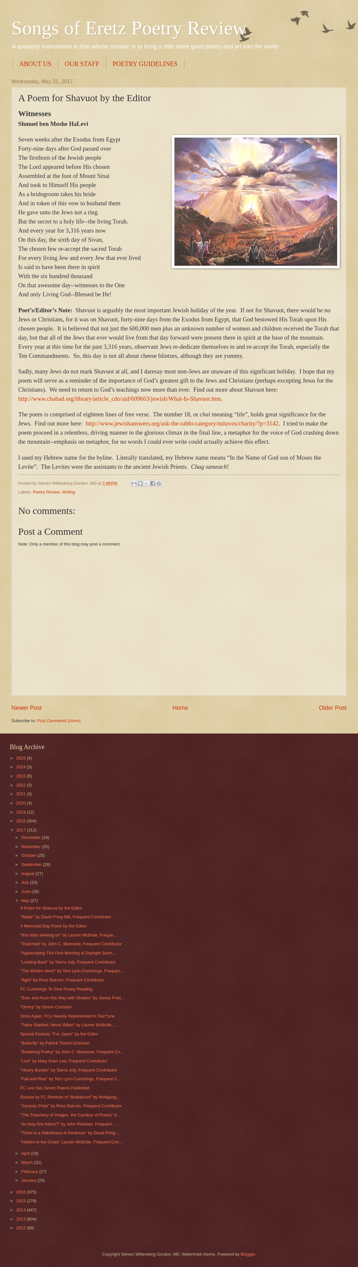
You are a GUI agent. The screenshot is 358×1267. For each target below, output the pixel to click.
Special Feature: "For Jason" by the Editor (59, 1033)
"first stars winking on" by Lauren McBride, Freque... (68, 935)
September (32, 864)
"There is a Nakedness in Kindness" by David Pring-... (70, 1132)
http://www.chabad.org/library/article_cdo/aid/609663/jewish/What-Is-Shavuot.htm (119, 398)
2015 (21, 1200)
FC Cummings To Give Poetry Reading (56, 989)
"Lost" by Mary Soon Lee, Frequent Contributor (63, 1060)
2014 (21, 1209)
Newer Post (26, 708)
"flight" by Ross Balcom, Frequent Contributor (62, 979)
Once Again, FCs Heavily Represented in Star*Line (67, 1016)
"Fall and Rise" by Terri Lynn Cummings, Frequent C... (70, 1078)
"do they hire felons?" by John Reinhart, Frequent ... (68, 1124)
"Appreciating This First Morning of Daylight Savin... (68, 952)
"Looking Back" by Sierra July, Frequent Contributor (68, 962)
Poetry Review (46, 492)
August (28, 873)
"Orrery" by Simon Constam (46, 1006)
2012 (21, 1227)
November (31, 846)
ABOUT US (35, 63)
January (29, 1180)
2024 (21, 766)
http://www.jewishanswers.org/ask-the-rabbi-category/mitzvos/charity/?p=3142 (182, 423)
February (30, 1171)
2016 (21, 1192)
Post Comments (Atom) (59, 720)
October (29, 855)
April (26, 1153)
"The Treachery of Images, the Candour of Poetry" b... (70, 1114)
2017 (21, 830)
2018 (21, 820)
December (31, 837)
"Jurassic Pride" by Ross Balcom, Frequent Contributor (71, 1105)
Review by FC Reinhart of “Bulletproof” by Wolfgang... (70, 1097)
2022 (21, 785)
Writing (68, 492)
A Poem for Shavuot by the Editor (51, 908)
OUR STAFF (82, 63)
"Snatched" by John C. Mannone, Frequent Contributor (71, 943)
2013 (21, 1219)
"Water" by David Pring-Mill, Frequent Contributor (65, 916)
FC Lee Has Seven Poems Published (55, 1087)
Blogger (248, 1254)
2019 (21, 812)
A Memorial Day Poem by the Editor (53, 925)
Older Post (333, 708)
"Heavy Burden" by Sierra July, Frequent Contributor (68, 1070)
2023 (21, 776)
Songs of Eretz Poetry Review (129, 28)
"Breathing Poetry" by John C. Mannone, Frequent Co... (71, 1051)
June (26, 891)
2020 (21, 803)
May (25, 900)
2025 (21, 758)
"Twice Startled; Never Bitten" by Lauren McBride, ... (68, 1024)
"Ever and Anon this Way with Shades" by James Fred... (72, 997)
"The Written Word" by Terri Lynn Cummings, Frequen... (71, 970)
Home (180, 708)
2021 (21, 793)
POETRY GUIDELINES (145, 63)
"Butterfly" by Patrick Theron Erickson (55, 1043)
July (25, 882)
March (27, 1162)
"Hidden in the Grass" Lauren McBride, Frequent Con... (71, 1141)
